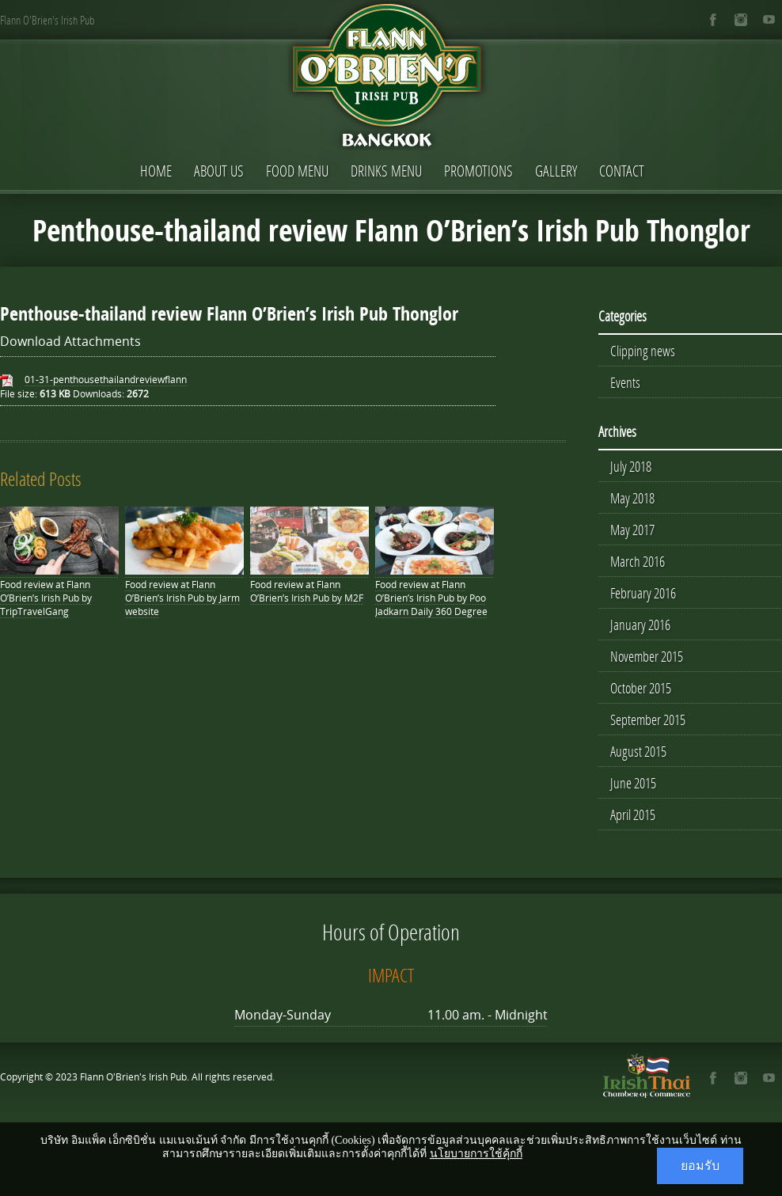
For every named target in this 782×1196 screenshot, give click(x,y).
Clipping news (642, 350)
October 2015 (640, 687)
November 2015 (646, 656)
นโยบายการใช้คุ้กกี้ (476, 1154)
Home (156, 170)
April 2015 (632, 814)
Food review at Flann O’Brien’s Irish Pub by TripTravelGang (46, 598)
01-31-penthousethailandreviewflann (106, 379)
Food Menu (297, 170)
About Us (219, 170)
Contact (621, 170)
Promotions (478, 170)
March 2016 (637, 561)
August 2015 (638, 751)
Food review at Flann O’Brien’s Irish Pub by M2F (306, 591)
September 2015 (647, 719)
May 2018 (632, 497)
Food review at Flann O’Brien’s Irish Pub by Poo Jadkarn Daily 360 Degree (431, 598)
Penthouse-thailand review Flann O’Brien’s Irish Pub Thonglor (229, 313)
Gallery (556, 170)
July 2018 (630, 466)
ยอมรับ (700, 1165)
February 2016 (643, 592)
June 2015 (633, 782)
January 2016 (640, 624)
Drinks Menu (386, 170)
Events (625, 382)
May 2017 (632, 529)
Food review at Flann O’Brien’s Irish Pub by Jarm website (182, 598)
